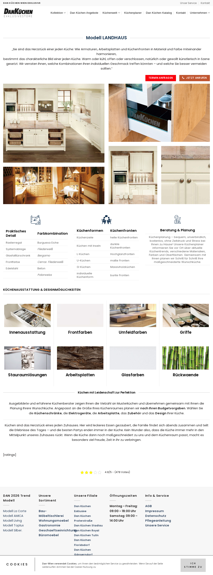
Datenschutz (155, 516)
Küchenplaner (133, 12)
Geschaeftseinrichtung (58, 530)
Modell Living (12, 521)
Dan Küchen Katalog (159, 12)
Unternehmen (200, 13)
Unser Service (188, 3)
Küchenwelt (111, 13)
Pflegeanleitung (158, 521)
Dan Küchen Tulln (86, 535)
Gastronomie (49, 525)
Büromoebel (49, 535)
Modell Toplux (13, 525)
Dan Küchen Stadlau (88, 525)
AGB (148, 506)
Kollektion (58, 13)
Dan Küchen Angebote (84, 12)
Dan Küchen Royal (86, 530)
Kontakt (205, 3)
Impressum (154, 511)
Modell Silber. (12, 530)
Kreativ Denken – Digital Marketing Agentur (32, 569)
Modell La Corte (14, 511)
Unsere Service (157, 525)
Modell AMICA (13, 516)
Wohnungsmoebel (54, 521)
